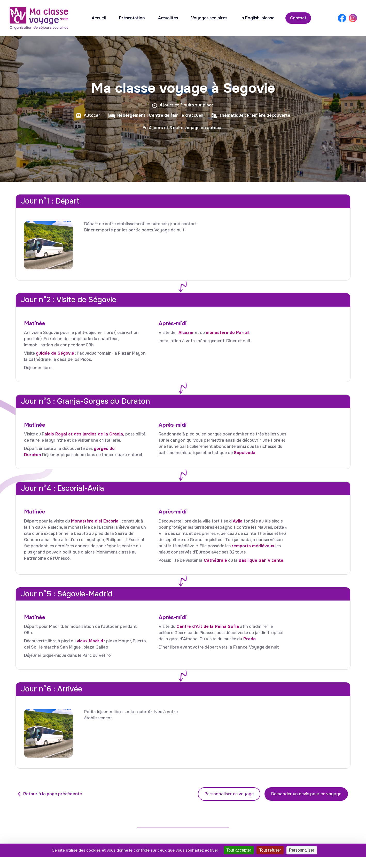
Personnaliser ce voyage (229, 794)
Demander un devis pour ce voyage (306, 794)
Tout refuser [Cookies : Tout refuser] (270, 850)
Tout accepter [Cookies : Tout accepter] (238, 850)
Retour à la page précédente (52, 794)
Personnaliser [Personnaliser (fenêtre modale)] (301, 850)
